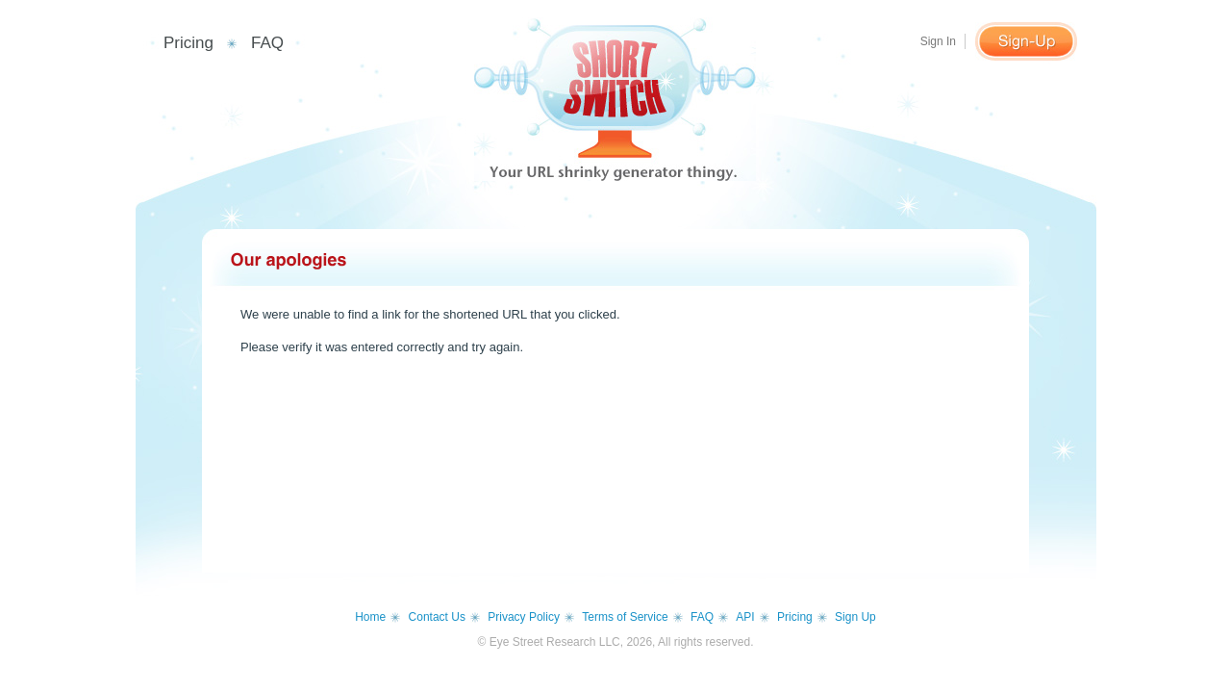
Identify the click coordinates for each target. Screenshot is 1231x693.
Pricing (188, 43)
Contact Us (437, 617)
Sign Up (855, 617)
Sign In (938, 41)
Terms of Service (624, 617)
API (745, 617)
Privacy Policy (524, 617)
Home (370, 617)
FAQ (267, 43)
